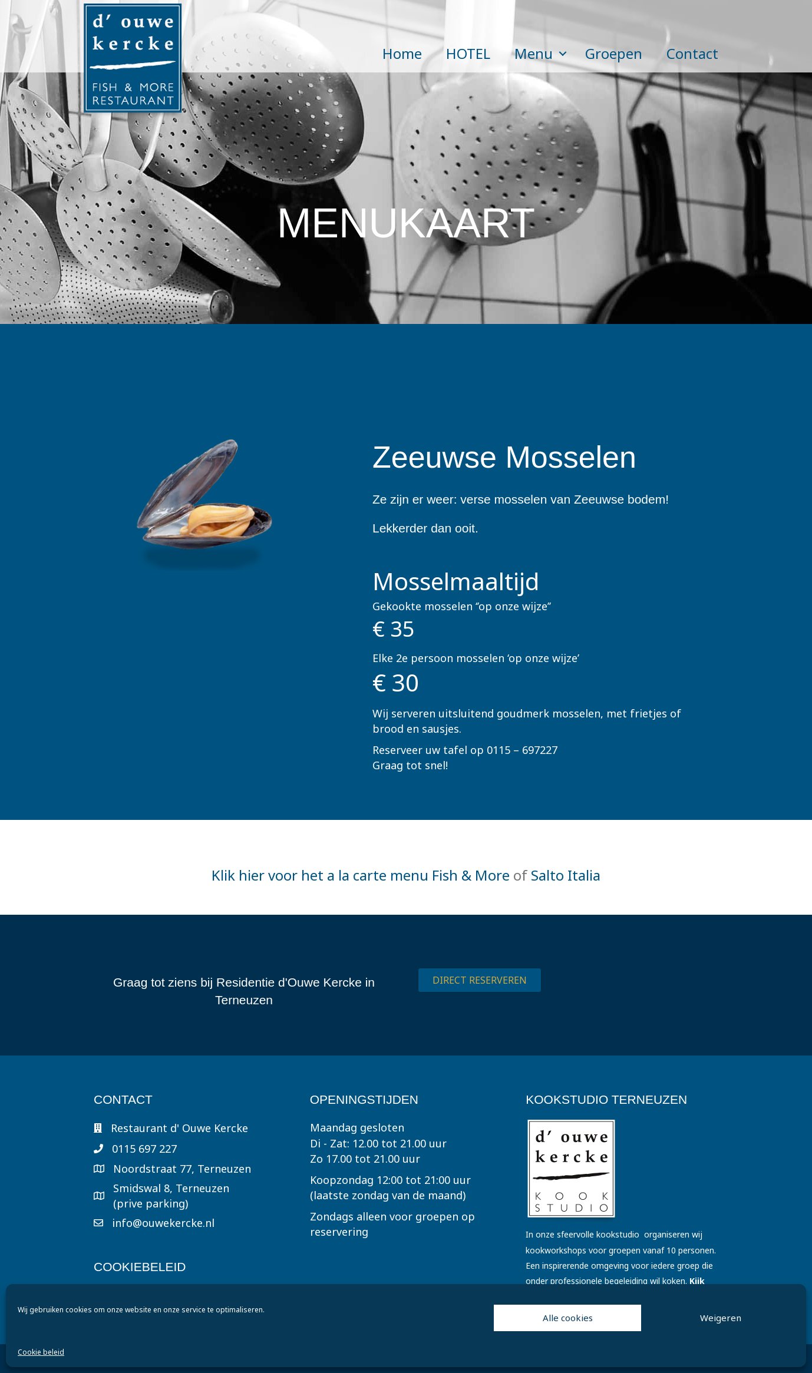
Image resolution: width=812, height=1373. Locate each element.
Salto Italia (565, 875)
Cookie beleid (41, 1352)
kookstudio (617, 1234)
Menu (533, 53)
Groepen (613, 53)
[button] (563, 53)
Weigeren (720, 1318)
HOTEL (468, 53)
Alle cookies (568, 1318)
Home (402, 53)
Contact (692, 53)
